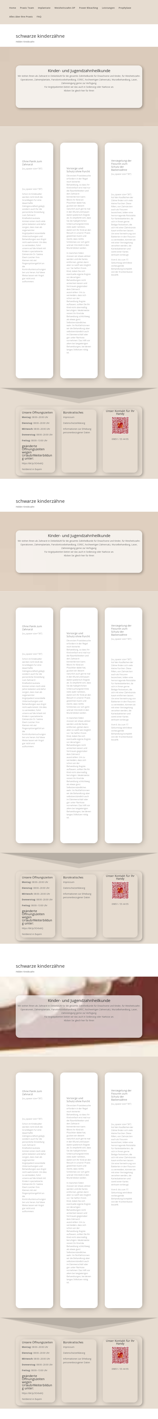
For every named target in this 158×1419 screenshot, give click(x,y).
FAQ (39, 16)
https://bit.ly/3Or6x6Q (32, 463)
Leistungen (108, 8)
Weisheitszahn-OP (64, 8)
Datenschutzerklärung (74, 423)
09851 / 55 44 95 (120, 439)
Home (12, 8)
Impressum (68, 417)
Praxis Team (27, 8)
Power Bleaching (88, 8)
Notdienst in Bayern (32, 469)
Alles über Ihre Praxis (21, 16)
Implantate (44, 8)
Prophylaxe (125, 8)
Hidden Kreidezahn (25, 41)
